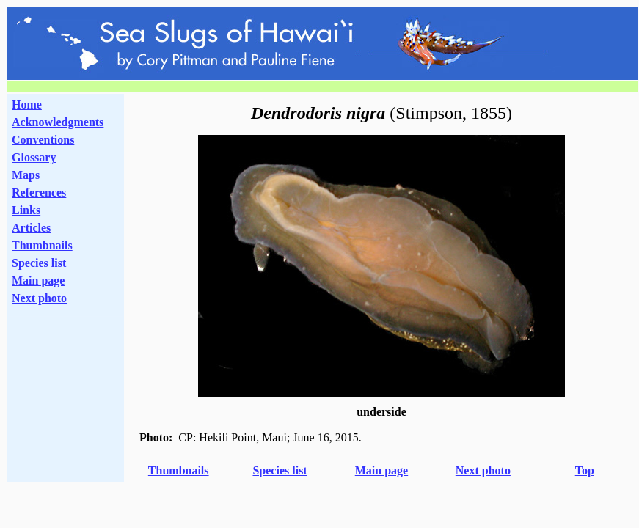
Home (27, 104)
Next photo (483, 470)
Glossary (34, 157)
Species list (39, 263)
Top (584, 470)
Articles (31, 227)
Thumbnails (42, 245)
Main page (38, 280)
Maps (26, 175)
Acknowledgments (57, 122)
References (39, 192)
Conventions (43, 139)
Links (26, 210)
